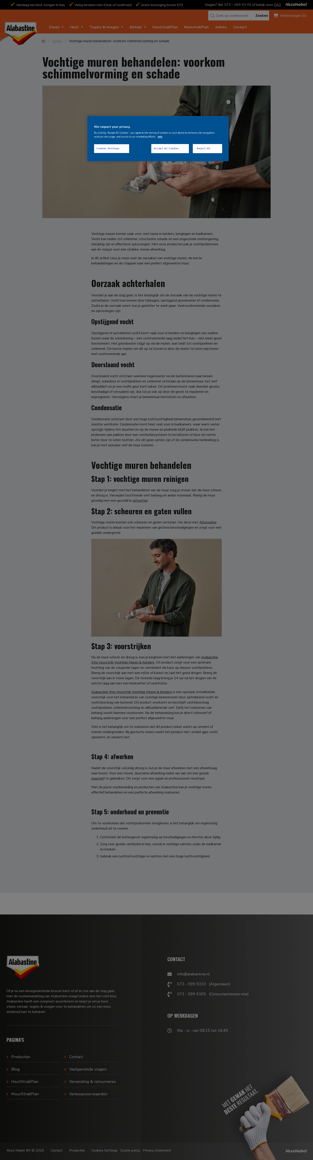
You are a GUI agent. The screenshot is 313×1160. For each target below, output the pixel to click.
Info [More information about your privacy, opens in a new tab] (160, 136)
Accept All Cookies (166, 148)
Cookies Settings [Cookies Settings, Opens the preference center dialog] (107, 148)
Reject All (203, 148)
